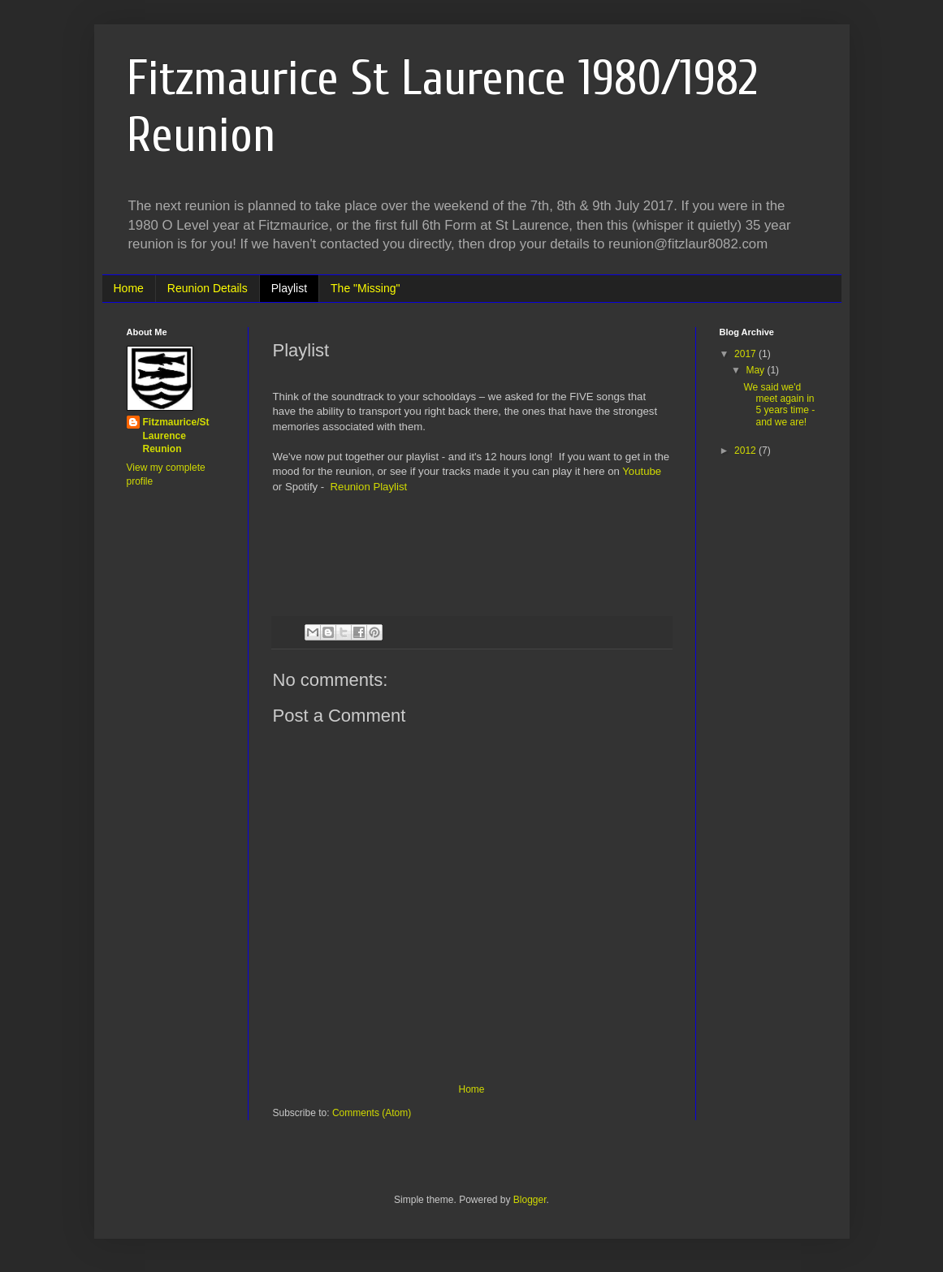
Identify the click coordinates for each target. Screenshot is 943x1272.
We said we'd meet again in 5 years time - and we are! (779, 405)
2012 (746, 450)
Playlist (289, 288)
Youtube (641, 471)
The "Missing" (365, 288)
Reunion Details (207, 288)
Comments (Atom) (371, 1113)
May (756, 370)
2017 (746, 354)
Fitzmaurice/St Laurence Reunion (176, 435)
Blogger (530, 1199)
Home (129, 288)
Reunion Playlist (369, 487)
